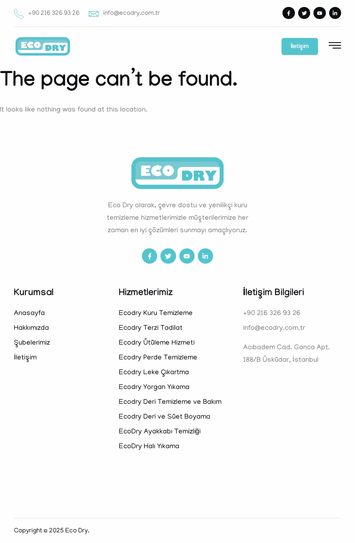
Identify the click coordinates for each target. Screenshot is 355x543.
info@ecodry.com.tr (124, 14)
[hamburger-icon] (334, 47)
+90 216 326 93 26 (47, 14)
